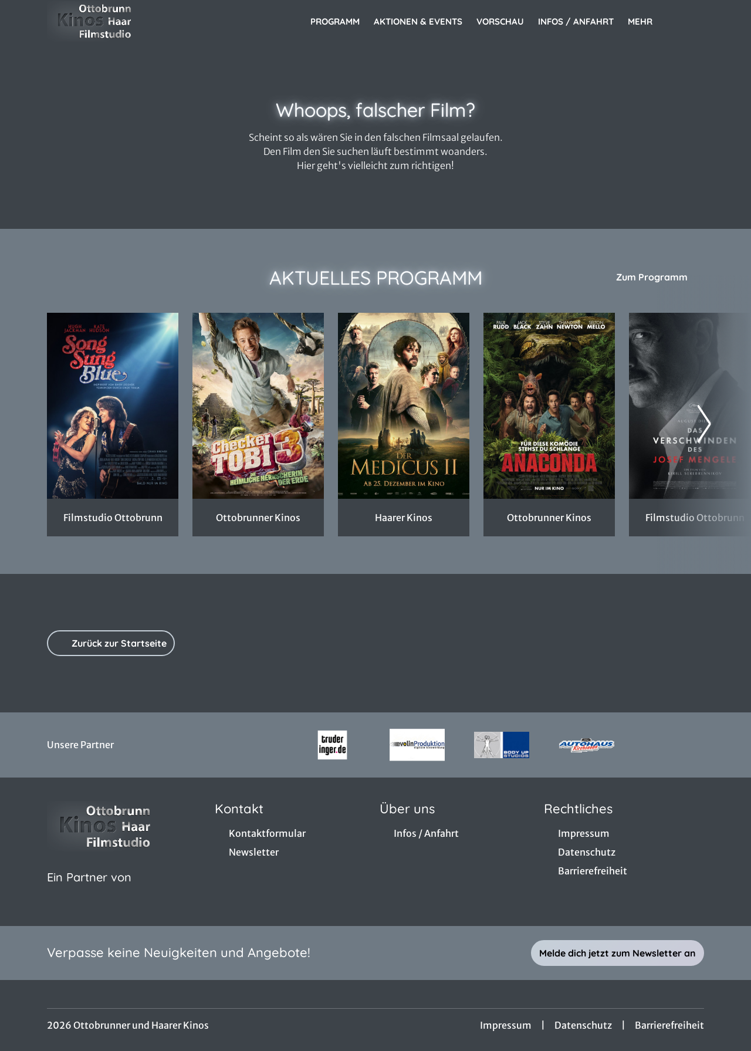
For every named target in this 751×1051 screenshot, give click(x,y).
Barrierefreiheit (669, 1025)
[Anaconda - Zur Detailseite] (549, 406)
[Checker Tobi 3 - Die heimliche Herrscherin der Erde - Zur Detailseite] (258, 406)
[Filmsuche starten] (692, 21)
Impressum (506, 1025)
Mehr (647, 22)
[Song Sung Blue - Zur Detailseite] (112, 406)
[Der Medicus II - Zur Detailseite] (403, 406)
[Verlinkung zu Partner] (332, 744)
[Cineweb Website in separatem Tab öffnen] (89, 892)
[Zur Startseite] (129, 21)
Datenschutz (583, 1025)
